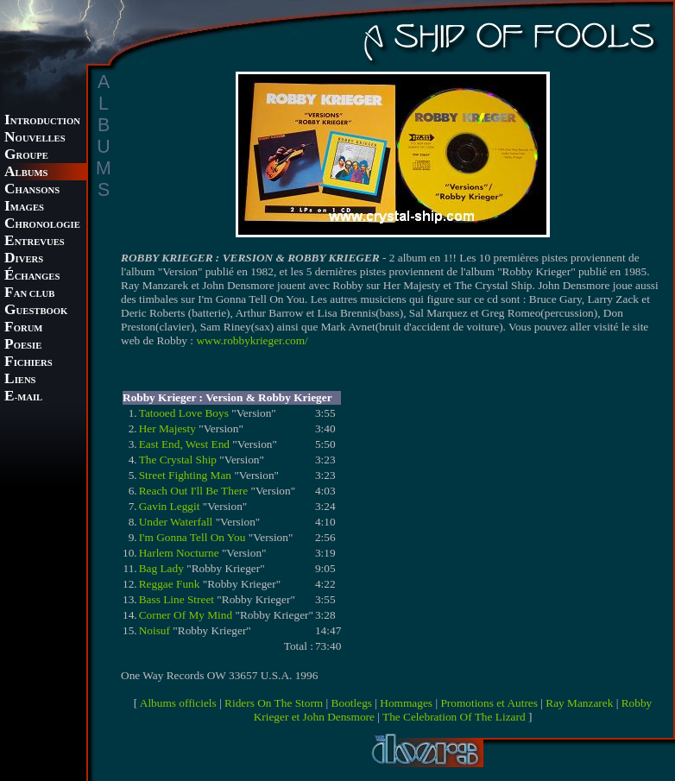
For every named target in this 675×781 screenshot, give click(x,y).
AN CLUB (29, 294)
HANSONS (32, 190)
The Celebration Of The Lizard (454, 716)
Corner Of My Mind (185, 614)
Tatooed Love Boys (184, 412)
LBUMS (25, 173)
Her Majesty (167, 428)
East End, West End (184, 444)
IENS (19, 380)
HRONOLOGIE (42, 225)
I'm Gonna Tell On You (192, 537)
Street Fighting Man (185, 475)
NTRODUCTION (42, 121)
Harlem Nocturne (179, 552)
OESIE (22, 345)
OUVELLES (35, 138)
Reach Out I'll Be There (194, 490)
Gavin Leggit (169, 506)
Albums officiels (178, 702)
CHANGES (32, 276)
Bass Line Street (176, 599)
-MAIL (23, 397)
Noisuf (154, 630)
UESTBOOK (35, 311)
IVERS (23, 259)
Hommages (406, 702)
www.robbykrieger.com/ (251, 340)
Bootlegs (351, 702)
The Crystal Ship (178, 459)
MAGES (24, 207)
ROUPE (26, 156)
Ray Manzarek (579, 702)
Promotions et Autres (489, 702)
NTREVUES (34, 242)
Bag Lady (161, 568)
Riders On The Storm (273, 702)
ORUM (23, 328)
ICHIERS (28, 363)
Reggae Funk (169, 583)
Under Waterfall (176, 521)
